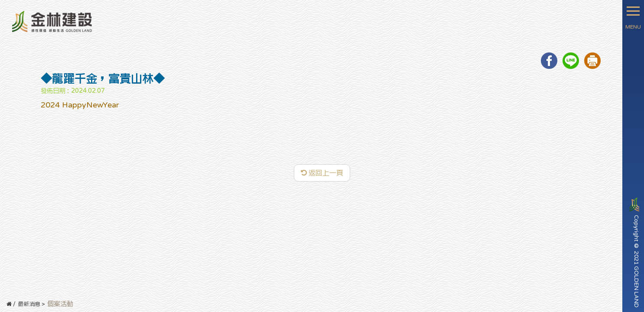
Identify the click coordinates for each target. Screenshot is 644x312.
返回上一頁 (322, 172)
